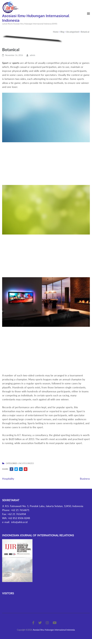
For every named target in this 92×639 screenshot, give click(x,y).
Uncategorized (26, 463)
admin (32, 55)
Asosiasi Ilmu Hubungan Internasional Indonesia (35, 18)
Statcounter (8, 599)
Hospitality (8, 478)
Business (85, 478)
